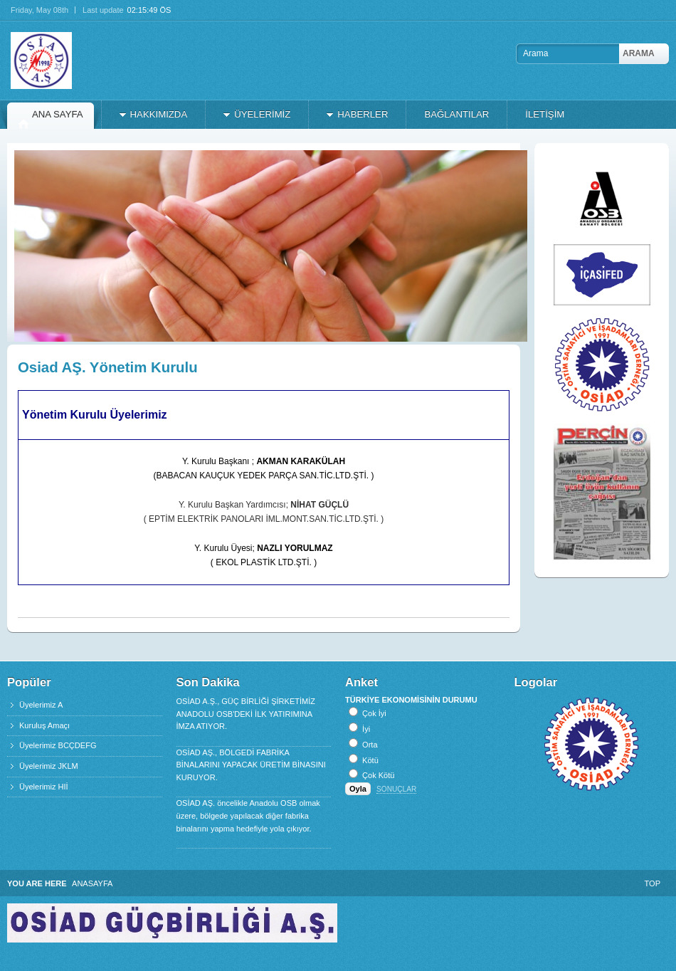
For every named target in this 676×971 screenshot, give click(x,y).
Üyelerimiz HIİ (43, 786)
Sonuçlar (396, 789)
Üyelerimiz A (41, 704)
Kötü (370, 760)
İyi (366, 729)
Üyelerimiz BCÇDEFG (57, 745)
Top (652, 883)
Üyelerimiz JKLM (48, 766)
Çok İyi (374, 713)
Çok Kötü (378, 775)
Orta (369, 744)
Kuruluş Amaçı (44, 725)
